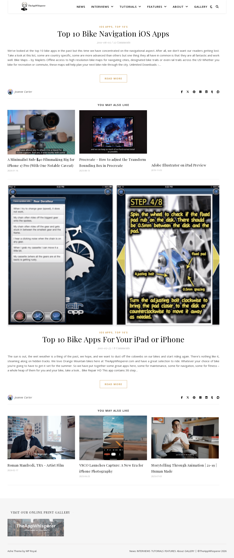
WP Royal (31, 551)
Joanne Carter (23, 92)
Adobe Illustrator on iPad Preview (178, 165)
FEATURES (154, 6)
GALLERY (200, 6)
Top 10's (121, 26)
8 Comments (121, 348)
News (81, 6)
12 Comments (121, 42)
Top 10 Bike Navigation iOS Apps (113, 33)
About (178, 6)
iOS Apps (106, 26)
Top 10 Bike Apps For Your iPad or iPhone (113, 339)
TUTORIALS (128, 6)
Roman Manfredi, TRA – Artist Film (36, 465)
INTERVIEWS (100, 6)
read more (113, 78)
